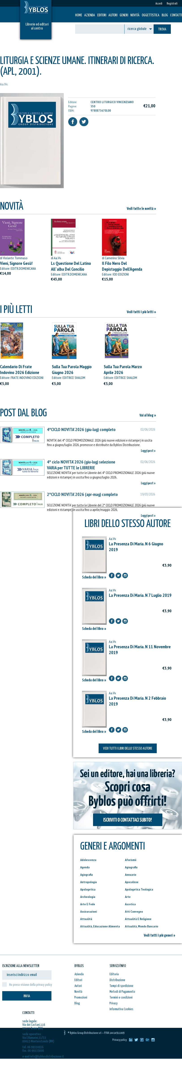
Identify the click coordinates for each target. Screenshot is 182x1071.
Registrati (172, 3)
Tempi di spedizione (121, 986)
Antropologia (88, 882)
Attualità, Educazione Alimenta (100, 926)
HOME (78, 15)
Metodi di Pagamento (122, 991)
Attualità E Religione (138, 919)
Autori (112, 15)
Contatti (176, 15)
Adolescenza (88, 860)
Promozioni (80, 997)
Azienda (89, 15)
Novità (135, 15)
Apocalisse (131, 882)
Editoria (114, 974)
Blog (165, 15)
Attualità (86, 919)
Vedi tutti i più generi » (159, 935)
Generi (124, 15)
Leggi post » (148, 451)
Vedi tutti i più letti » (141, 312)
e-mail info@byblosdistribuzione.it (43, 1056)
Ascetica (130, 904)
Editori (101, 15)
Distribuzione (117, 980)
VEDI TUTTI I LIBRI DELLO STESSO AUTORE (127, 748)
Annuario (130, 875)
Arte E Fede (87, 904)
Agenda (85, 867)
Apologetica (87, 889)
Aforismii (130, 860)
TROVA (162, 29)
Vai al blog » (148, 415)
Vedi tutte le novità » (141, 209)
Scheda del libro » (94, 577)
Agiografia (131, 867)
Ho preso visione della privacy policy (30, 984)
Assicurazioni (88, 912)
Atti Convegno (134, 912)
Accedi (158, 3)
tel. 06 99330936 (33, 1047)
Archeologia (87, 897)
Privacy (114, 1003)
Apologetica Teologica (139, 889)
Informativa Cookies (121, 1009)
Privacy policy (119, 1040)
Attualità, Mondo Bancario (141, 926)
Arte (128, 897)
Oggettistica (150, 15)
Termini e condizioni (121, 997)
